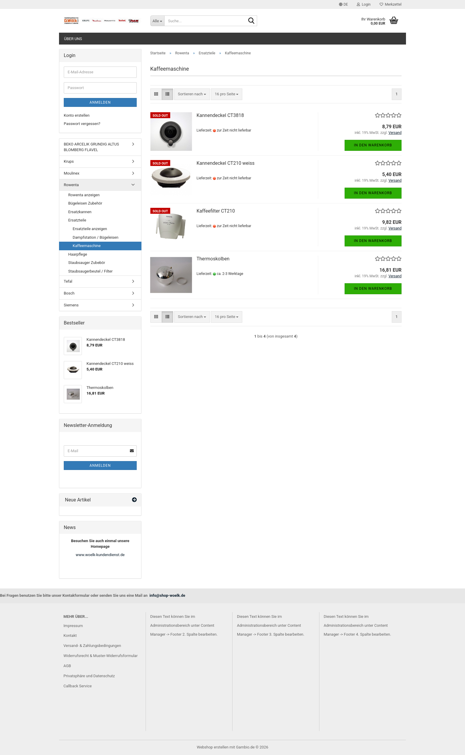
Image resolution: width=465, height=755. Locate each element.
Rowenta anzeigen (84, 195)
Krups (69, 161)
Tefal (68, 281)
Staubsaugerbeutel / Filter (90, 271)
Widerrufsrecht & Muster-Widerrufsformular (100, 655)
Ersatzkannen (79, 212)
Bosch (69, 293)
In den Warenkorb (373, 145)
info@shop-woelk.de (167, 595)
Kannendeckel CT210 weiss (226, 163)
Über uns (73, 39)
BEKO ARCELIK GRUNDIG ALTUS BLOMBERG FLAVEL (91, 147)
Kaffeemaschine (87, 245)
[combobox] (192, 94)
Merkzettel (391, 4)
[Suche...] (157, 20)
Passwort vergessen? (82, 123)
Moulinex (71, 173)
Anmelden (100, 102)
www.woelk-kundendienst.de (100, 555)
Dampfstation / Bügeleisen (95, 237)
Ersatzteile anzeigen (90, 229)
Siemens (71, 305)
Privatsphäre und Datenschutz (89, 676)
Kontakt (70, 635)
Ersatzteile (77, 220)
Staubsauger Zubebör (86, 262)
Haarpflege (77, 254)
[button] (343, 4)
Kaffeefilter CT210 (216, 211)
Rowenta (71, 185)
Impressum (73, 625)
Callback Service (77, 686)
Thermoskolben (213, 259)
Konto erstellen (77, 115)
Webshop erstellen (213, 747)
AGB (67, 666)
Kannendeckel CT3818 (220, 115)
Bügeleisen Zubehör (85, 203)
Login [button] (364, 4)
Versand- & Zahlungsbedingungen (92, 645)
